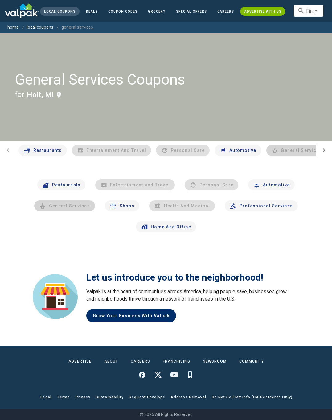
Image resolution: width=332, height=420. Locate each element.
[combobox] (308, 11)
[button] (191, 11)
